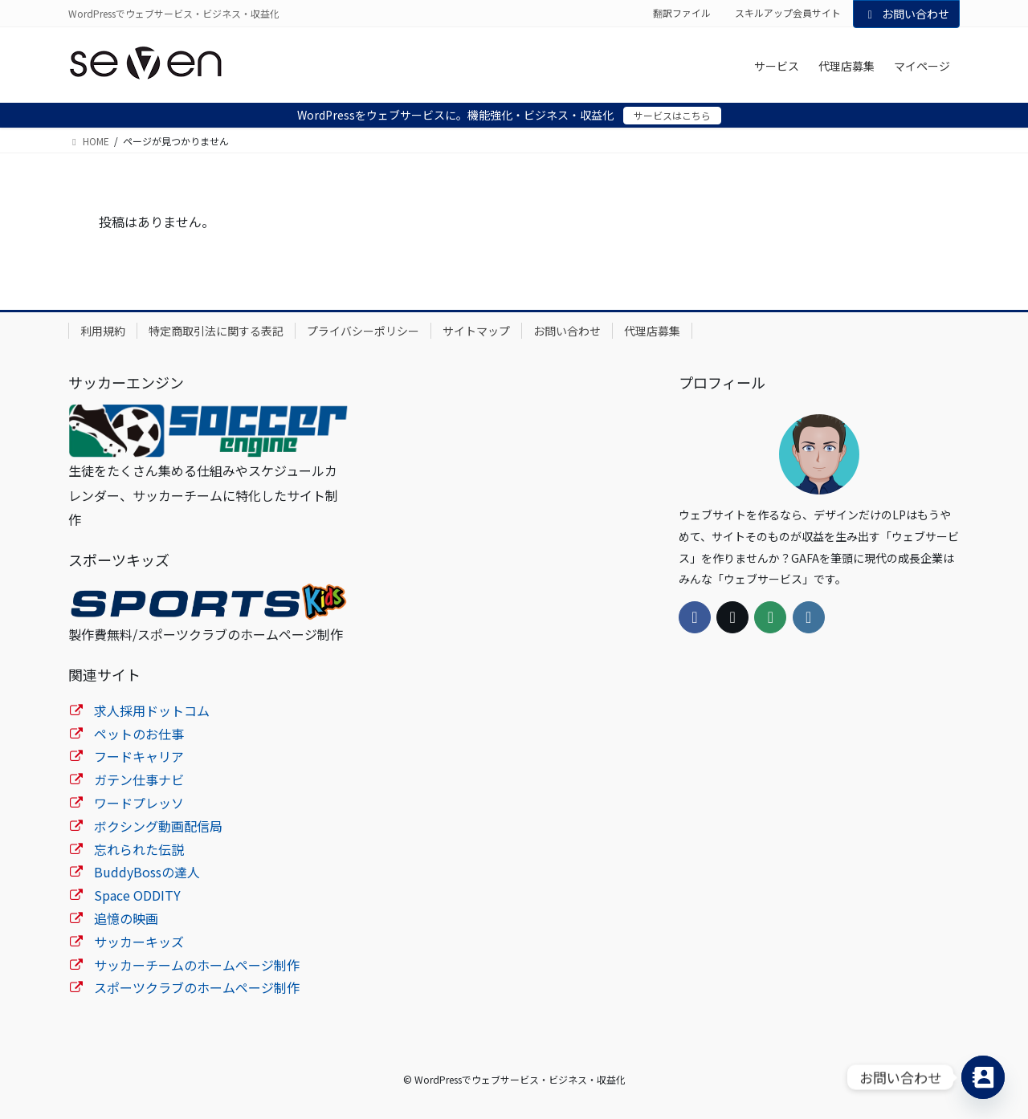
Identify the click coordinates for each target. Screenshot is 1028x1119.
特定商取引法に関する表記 (216, 331)
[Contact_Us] (983, 1077)
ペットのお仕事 (139, 733)
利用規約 (102, 331)
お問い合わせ (906, 14)
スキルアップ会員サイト (788, 12)
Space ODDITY (137, 895)
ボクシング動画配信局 (158, 826)
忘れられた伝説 (139, 849)
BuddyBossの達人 (147, 871)
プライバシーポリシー (363, 331)
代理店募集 (652, 331)
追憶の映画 (126, 918)
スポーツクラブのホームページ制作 (197, 987)
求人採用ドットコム (152, 710)
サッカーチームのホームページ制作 (197, 965)
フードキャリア (139, 756)
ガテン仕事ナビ (139, 779)
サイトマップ (476, 331)
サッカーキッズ (139, 941)
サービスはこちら (672, 115)
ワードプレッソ (139, 802)
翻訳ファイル (682, 12)
